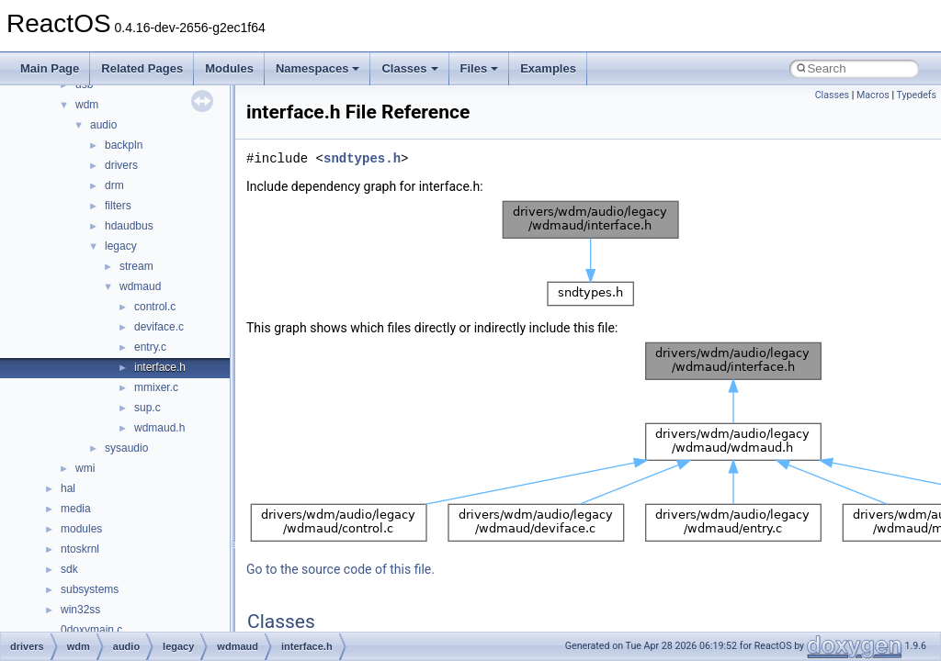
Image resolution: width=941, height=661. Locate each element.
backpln (123, 145)
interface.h (160, 367)
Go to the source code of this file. (340, 569)
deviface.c (159, 326)
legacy (121, 246)
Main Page (49, 68)
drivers (121, 165)
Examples (548, 68)
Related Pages (142, 68)
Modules (229, 68)
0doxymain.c (91, 629)
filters (118, 205)
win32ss (80, 609)
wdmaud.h (159, 427)
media (76, 508)
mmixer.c (156, 387)
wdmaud (140, 286)
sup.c (147, 407)
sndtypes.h (362, 158)
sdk (69, 569)
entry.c (150, 347)
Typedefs (916, 95)
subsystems (90, 589)
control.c (155, 306)
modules (81, 528)
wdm (86, 104)
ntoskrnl (80, 549)
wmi (85, 468)
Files (479, 68)
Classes (409, 68)
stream (136, 266)
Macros (873, 95)
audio (103, 124)
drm (114, 185)
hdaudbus (129, 225)
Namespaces (318, 68)
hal (68, 488)
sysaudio (126, 448)
